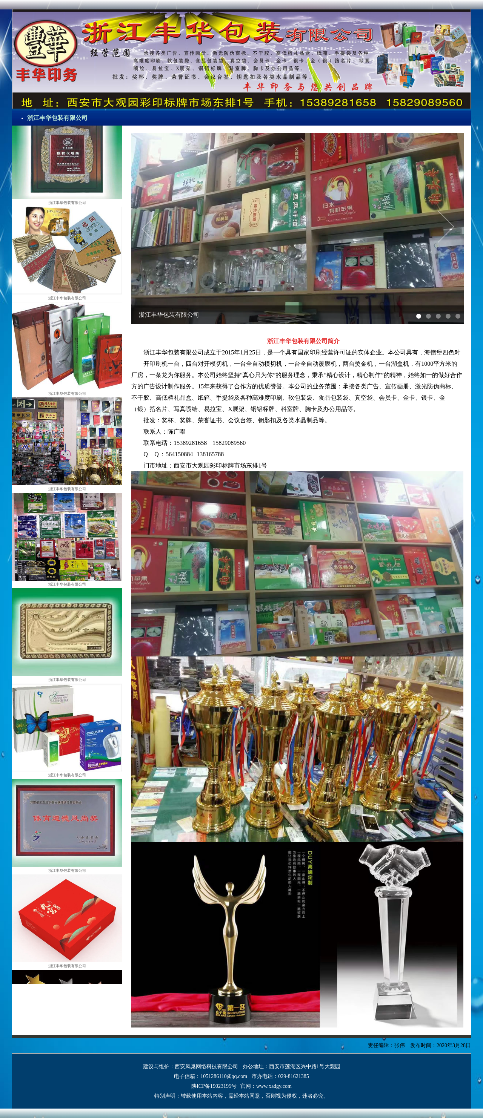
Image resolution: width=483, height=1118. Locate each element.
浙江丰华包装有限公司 (57, 118)
